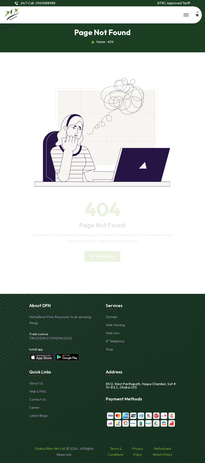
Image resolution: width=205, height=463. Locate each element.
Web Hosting (115, 325)
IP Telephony (115, 341)
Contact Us (37, 399)
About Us (36, 383)
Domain (111, 317)
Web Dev (113, 333)
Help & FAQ (37, 391)
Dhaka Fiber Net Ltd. (50, 448)
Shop (109, 349)
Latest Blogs (38, 415)
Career (34, 407)
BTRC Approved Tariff (173, 3)
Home (100, 42)
